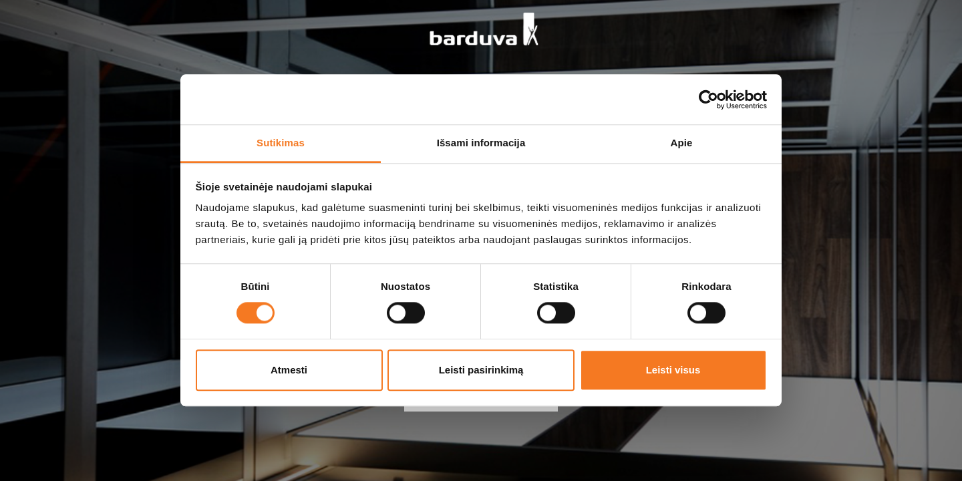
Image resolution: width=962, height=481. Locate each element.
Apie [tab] (682, 142)
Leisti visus (673, 369)
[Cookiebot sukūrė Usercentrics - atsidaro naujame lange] (708, 100)
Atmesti (289, 369)
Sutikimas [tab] (281, 142)
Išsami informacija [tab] (481, 142)
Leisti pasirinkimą (481, 369)
